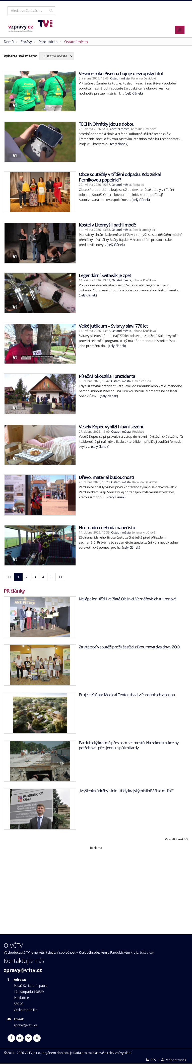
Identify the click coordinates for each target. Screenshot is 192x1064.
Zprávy (26, 41)
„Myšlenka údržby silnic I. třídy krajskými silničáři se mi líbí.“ (126, 790)
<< (9, 576)
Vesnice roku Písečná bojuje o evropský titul (121, 73)
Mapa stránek (173, 1060)
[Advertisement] (96, 885)
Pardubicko (48, 41)
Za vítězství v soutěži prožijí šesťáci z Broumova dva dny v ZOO (129, 647)
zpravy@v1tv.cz (23, 970)
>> (61, 576)
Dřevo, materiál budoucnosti (106, 477)
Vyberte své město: (20, 56)
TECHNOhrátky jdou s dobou (106, 124)
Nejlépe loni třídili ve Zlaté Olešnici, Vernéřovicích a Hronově (127, 599)
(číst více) (147, 952)
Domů (9, 41)
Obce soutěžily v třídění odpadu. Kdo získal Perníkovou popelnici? (120, 177)
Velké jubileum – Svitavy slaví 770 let (113, 326)
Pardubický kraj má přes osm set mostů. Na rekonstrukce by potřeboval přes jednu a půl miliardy (128, 745)
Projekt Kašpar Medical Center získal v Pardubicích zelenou (127, 694)
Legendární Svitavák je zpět (105, 275)
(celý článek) (134, 93)
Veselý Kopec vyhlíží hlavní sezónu (111, 427)
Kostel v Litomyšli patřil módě (107, 225)
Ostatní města (120, 78)
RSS (151, 1060)
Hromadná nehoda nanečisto (107, 527)
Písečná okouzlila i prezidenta (107, 376)
